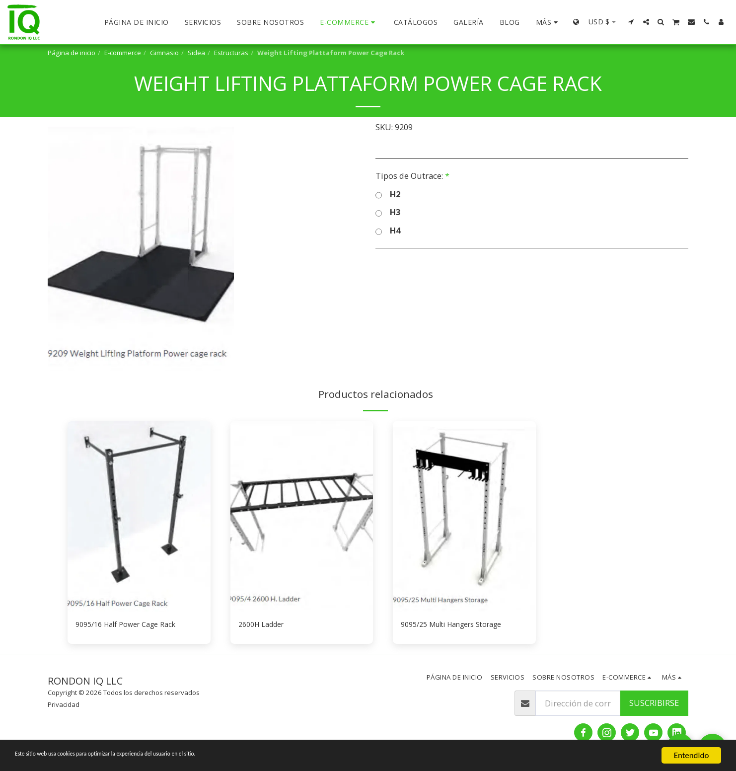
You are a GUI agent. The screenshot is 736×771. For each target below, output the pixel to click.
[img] (139, 516)
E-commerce (122, 52)
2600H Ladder (265, 625)
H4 (387, 231)
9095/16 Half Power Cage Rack (133, 625)
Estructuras (231, 52)
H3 (387, 212)
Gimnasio (164, 52)
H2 (387, 194)
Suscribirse (654, 704)
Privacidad (63, 706)
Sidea (196, 52)
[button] (631, 21)
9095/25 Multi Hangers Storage (460, 625)
